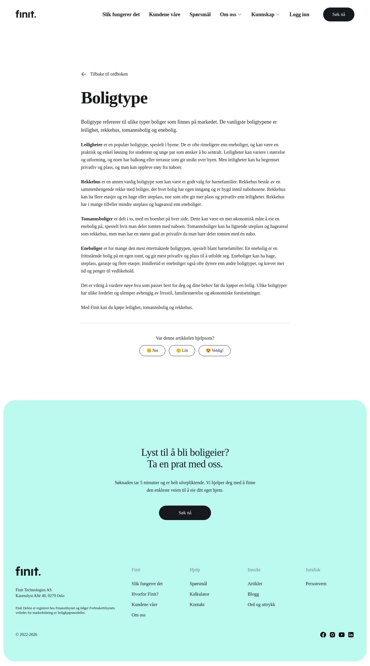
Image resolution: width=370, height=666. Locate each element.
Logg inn (299, 14)
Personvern (316, 583)
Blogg (253, 594)
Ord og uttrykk (261, 604)
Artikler (255, 583)
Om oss (231, 14)
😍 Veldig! (214, 350)
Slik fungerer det (121, 14)
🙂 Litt (182, 350)
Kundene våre (164, 14)
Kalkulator (199, 594)
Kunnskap (265, 14)
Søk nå (338, 14)
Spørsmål (200, 14)
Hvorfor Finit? (145, 594)
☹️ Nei (152, 350)
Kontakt (197, 604)
